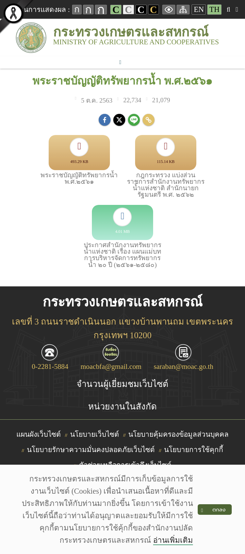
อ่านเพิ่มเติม (173, 540)
